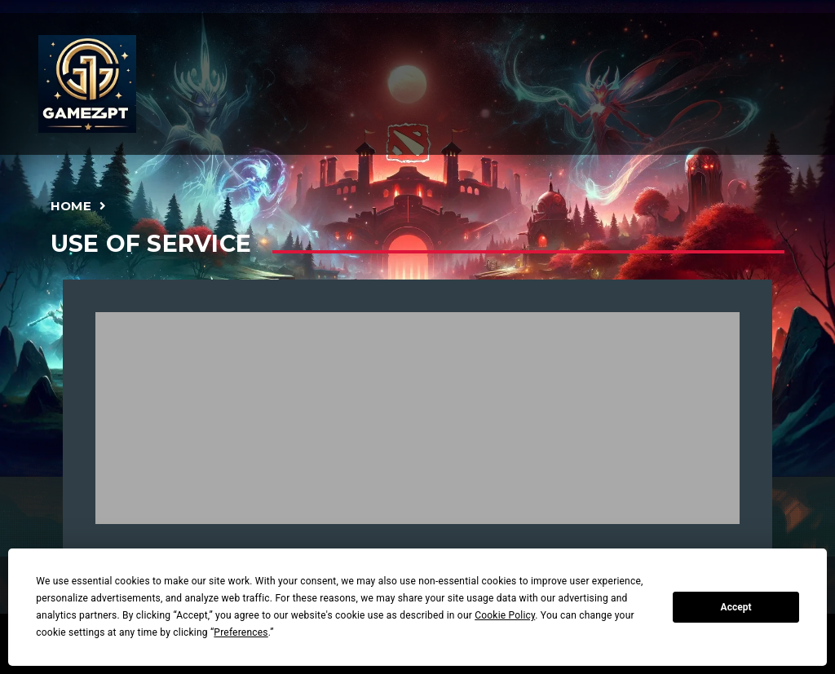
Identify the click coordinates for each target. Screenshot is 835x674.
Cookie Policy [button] (505, 615)
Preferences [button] (240, 632)
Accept (736, 607)
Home (71, 206)
